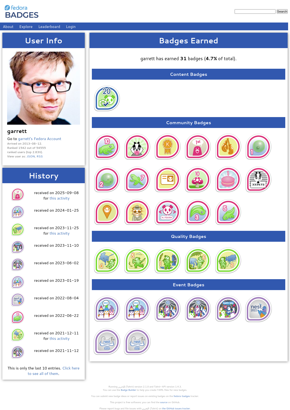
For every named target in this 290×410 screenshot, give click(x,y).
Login (71, 26)
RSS (40, 156)
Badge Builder (128, 390)
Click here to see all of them (54, 370)
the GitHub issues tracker (176, 408)
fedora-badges (182, 396)
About (8, 26)
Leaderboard (49, 26)
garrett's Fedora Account (39, 138)
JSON (31, 156)
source (164, 402)
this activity (59, 198)
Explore (25, 26)
